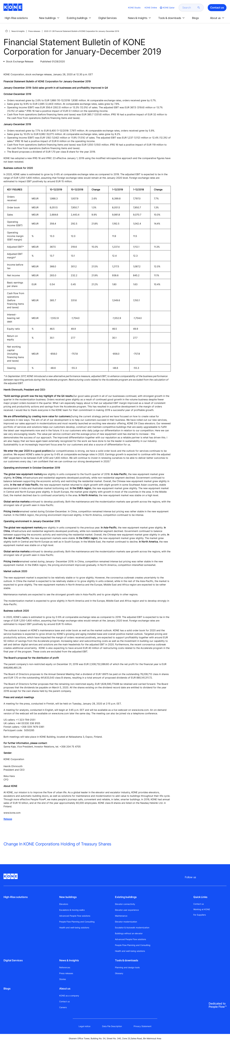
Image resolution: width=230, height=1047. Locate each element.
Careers (63, 1007)
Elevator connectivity (125, 904)
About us (64, 988)
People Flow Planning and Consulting (77, 921)
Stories (62, 979)
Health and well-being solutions (74, 927)
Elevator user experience (127, 910)
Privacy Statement (142, 1026)
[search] (189, 7)
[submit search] (199, 7)
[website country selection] (167, 7)
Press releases (34, 31)
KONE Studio (134, 7)
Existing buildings (126, 897)
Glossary (119, 973)
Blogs (7, 988)
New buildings (68, 897)
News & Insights (17, 31)
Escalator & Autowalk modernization (132, 927)
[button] (19, 18)
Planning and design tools (127, 967)
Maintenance (121, 916)
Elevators (63, 904)
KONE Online (151, 7)
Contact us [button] (217, 7)
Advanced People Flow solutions (74, 916)
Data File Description (112, 1026)
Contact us (64, 1001)
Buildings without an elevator (129, 933)
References (64, 967)
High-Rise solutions (16, 897)
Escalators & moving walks (72, 910)
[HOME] (6, 31)
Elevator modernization (126, 921)
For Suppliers (199, 915)
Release (8, 819)
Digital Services (13, 960)
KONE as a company (69, 995)
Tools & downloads (126, 960)
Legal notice (84, 1026)
